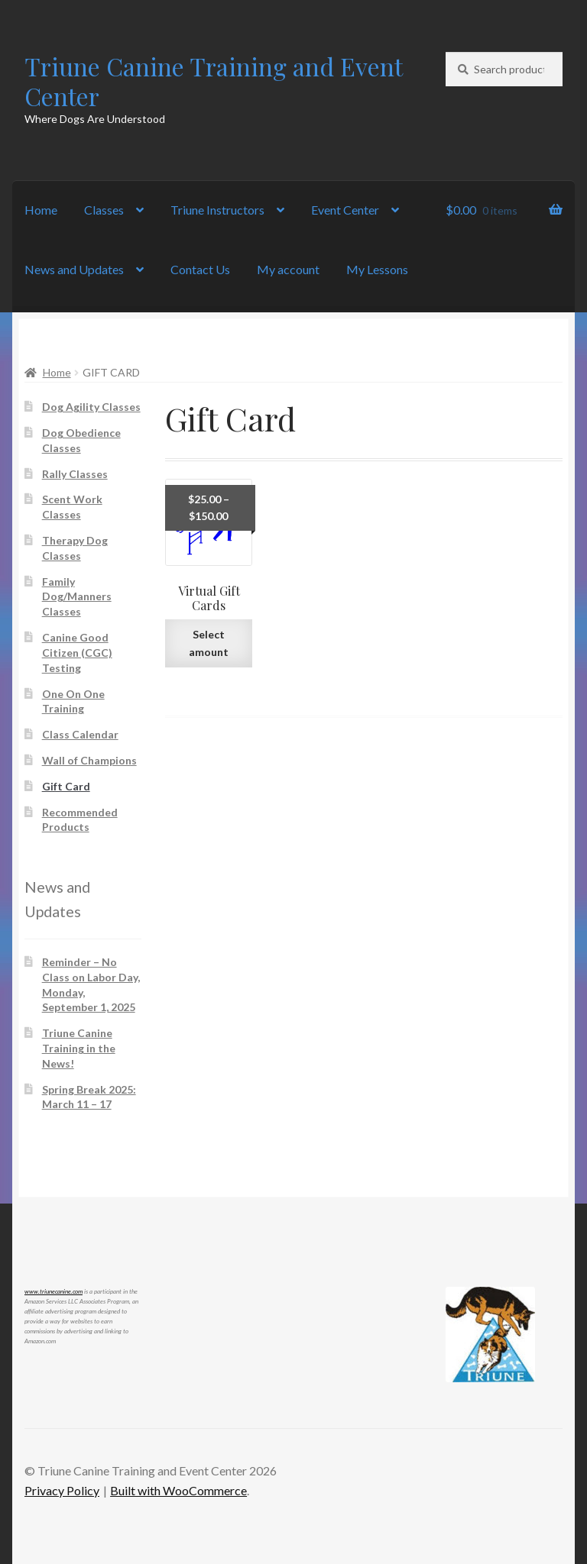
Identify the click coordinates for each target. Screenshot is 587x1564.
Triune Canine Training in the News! (78, 1048)
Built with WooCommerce (178, 1490)
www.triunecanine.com (53, 1291)
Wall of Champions (89, 760)
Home (40, 209)
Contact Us (200, 269)
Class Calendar (80, 734)
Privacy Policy (61, 1490)
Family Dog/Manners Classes (77, 597)
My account (288, 269)
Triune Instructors (217, 209)
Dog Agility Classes (91, 406)
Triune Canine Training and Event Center (213, 81)
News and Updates (74, 269)
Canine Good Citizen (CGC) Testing (77, 652)
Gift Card (66, 786)
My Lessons (377, 269)
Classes (104, 209)
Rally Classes (75, 473)
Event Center (345, 209)
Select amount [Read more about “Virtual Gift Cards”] (209, 643)
